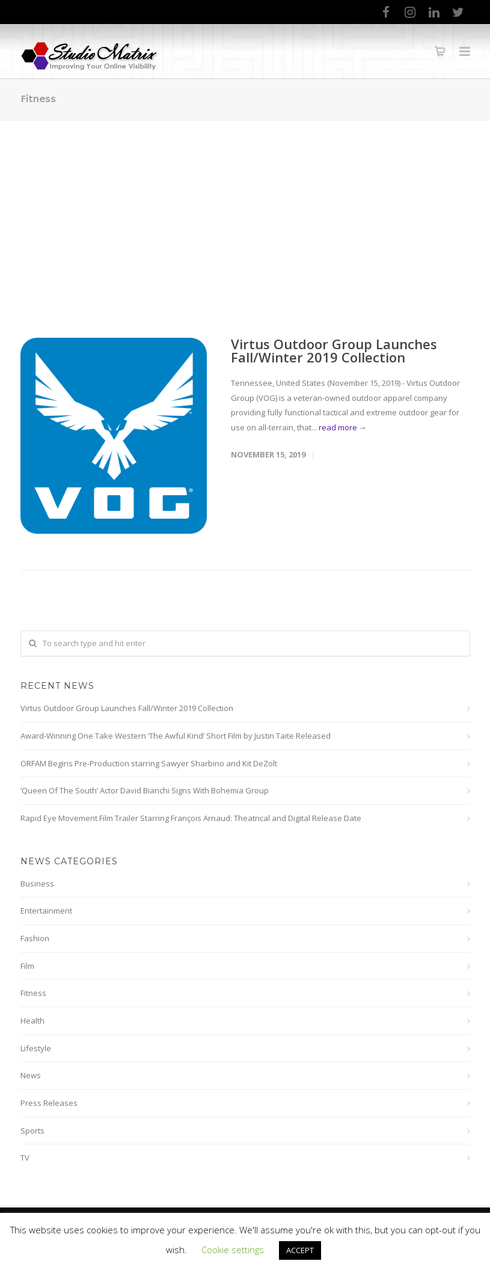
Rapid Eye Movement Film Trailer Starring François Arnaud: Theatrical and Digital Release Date (190, 818)
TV (24, 1157)
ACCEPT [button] (300, 1250)
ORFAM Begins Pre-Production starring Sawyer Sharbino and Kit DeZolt (148, 763)
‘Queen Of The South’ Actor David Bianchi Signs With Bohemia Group (144, 790)
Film (27, 965)
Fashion (34, 938)
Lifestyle (35, 1048)
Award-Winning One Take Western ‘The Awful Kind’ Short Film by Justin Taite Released (175, 735)
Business (37, 883)
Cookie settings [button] (232, 1250)
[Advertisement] (245, 211)
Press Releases (49, 1103)
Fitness (33, 993)
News (30, 1075)
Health (32, 1020)
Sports (32, 1130)
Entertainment (46, 910)
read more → (343, 427)
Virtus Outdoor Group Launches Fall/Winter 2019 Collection (334, 350)
